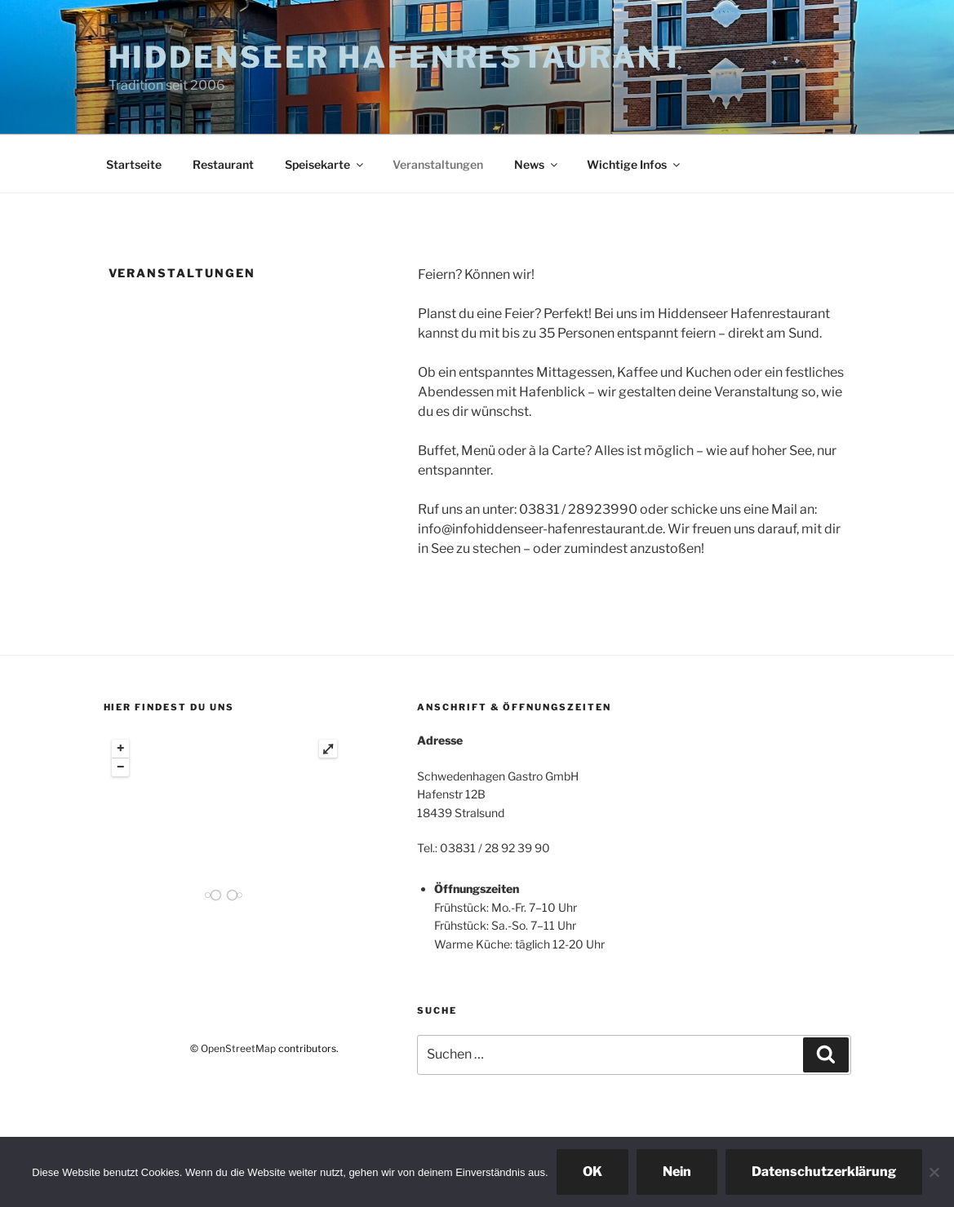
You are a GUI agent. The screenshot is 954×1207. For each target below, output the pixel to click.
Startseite (134, 164)
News (537, 164)
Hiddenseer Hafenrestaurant (397, 57)
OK (592, 1171)
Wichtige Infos (634, 164)
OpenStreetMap (238, 1048)
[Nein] (933, 1172)
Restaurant (223, 164)
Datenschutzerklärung (824, 1171)
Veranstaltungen (438, 164)
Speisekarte (325, 164)
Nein (677, 1171)
